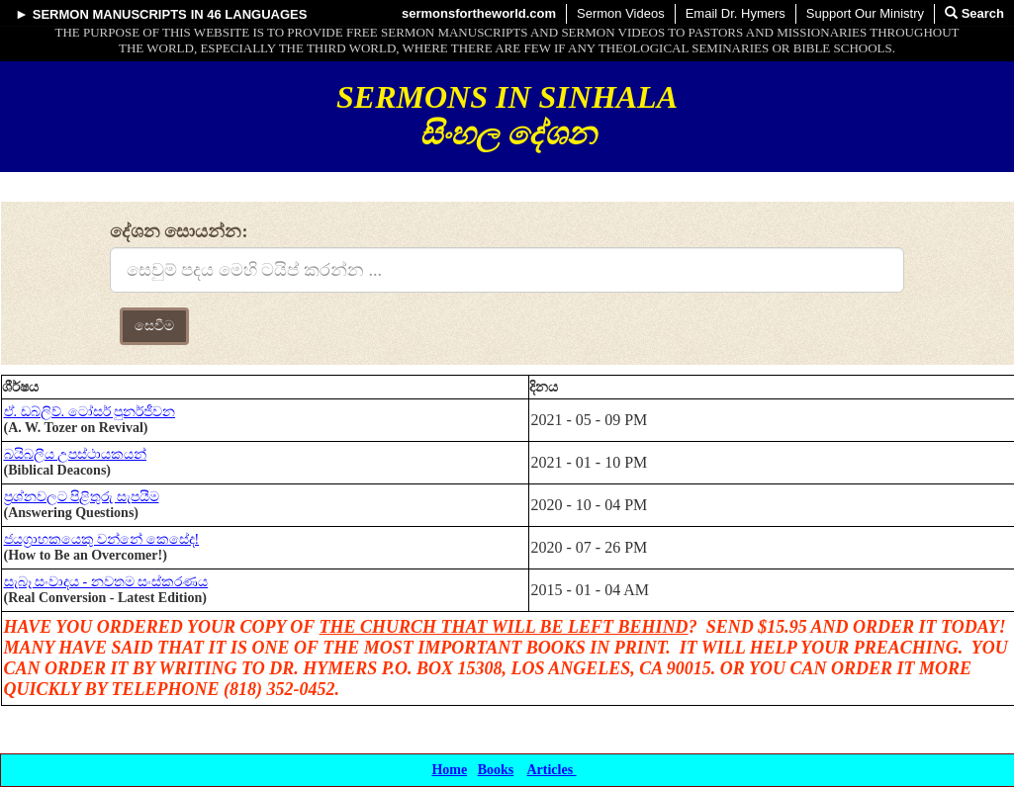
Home (449, 769)
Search (974, 13)
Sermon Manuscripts (110, 14)
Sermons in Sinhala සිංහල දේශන (507, 115)
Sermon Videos (621, 13)
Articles (551, 769)
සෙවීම (154, 325)
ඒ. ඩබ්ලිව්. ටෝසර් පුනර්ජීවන (90, 411)
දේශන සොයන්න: (179, 231)
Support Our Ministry (865, 13)
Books (496, 769)
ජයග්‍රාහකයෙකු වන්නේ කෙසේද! (102, 539)
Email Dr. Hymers (735, 13)
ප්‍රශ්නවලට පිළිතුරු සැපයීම (81, 496)
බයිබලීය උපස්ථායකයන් (75, 454)
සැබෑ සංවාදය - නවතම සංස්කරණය (106, 581)
